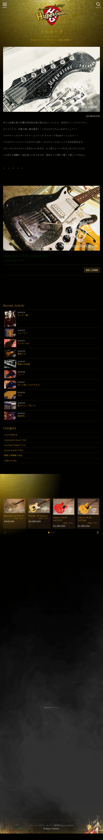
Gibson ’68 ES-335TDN (85, 519)
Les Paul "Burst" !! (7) (14, 445)
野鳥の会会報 (24, 364)
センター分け (24, 343)
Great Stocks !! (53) (13, 450)
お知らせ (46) (10, 460)
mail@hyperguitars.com (55, 618)
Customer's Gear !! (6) (15, 439)
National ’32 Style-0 (14, 515)
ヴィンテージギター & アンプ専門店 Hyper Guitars (51, 825)
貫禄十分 (22, 353)
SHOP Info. (51, 626)
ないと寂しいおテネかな (29, 384)
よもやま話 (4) (10, 434)
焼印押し (22, 415)
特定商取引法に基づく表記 (51, 756)
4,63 (20, 395)
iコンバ (21, 374)
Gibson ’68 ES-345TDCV (60, 519)
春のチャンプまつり (27, 405)
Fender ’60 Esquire (38, 515)
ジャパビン (23, 333)
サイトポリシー (51, 752)
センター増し (24, 315)
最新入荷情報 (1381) (13, 455)
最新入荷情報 (92, 270)
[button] (49, 532)
